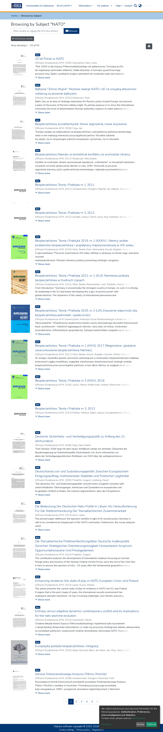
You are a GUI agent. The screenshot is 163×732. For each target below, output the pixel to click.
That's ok (151, 724)
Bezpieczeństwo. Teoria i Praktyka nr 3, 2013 (65, 408)
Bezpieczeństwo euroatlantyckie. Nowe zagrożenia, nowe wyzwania (81, 124)
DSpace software (63, 726)
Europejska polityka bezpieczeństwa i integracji (66, 646)
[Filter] (37, 31)
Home (14, 15)
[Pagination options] (149, 46)
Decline (140, 724)
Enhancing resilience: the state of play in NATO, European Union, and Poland (86, 581)
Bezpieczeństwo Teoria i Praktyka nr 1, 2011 (64, 185)
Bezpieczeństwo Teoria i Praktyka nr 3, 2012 (64, 213)
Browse (71, 31)
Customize (106, 724)
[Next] (97, 702)
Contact (128, 5)
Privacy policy (83, 729)
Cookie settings (66, 729)
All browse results (22, 38)
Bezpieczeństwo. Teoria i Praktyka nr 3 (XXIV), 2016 (70, 381)
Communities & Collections (40, 5)
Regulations (98, 729)
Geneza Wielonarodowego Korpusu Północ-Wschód (70, 674)
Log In (146, 5)
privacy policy (138, 718)
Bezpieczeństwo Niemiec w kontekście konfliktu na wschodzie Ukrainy (82, 154)
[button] (139, 6)
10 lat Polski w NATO (49, 59)
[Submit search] (135, 6)
